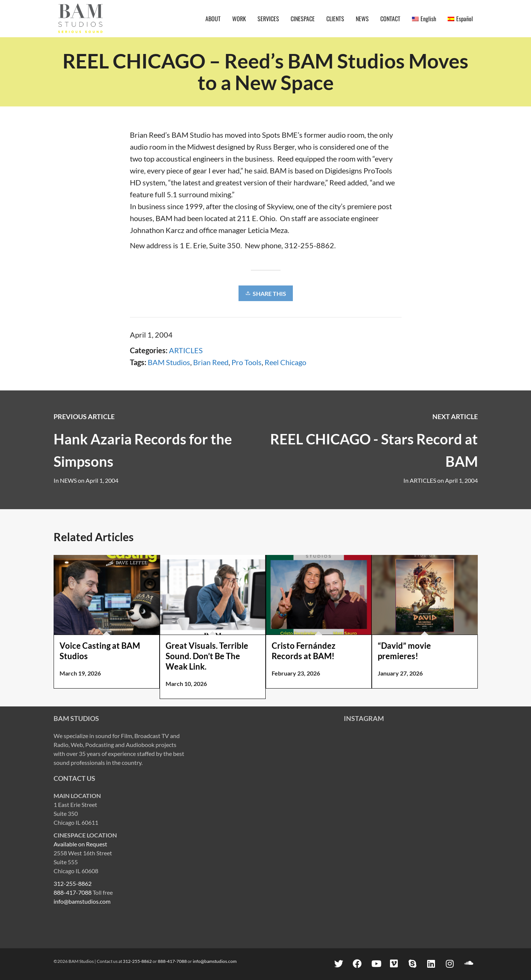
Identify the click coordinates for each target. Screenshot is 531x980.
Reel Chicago (285, 362)
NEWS (68, 480)
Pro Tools (246, 362)
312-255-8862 (73, 883)
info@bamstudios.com (82, 901)
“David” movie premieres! (404, 651)
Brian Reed (210, 362)
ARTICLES (186, 350)
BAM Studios (169, 362)
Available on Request (80, 843)
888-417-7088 (73, 892)
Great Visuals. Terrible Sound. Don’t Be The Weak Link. (207, 656)
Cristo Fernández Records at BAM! (303, 651)
